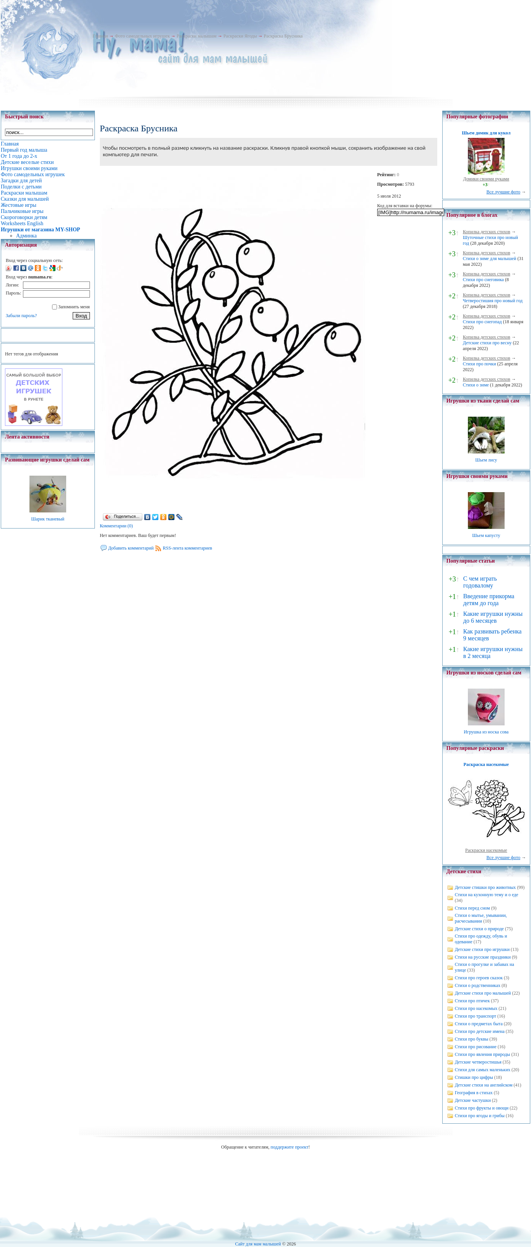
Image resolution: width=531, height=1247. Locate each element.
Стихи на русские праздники (483, 957)
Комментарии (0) (116, 526)
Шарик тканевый (47, 519)
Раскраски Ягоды (240, 36)
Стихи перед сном (472, 908)
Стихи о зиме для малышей (489, 258)
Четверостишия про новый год (493, 300)
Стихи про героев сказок (479, 977)
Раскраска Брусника (283, 36)
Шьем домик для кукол (486, 133)
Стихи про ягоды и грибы (480, 1115)
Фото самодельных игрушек (142, 36)
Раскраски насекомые (486, 850)
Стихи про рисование (476, 1046)
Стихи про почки (479, 364)
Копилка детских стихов (486, 231)
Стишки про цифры (474, 1077)
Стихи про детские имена (480, 1031)
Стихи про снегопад (482, 321)
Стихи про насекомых (476, 1008)
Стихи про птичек (472, 1000)
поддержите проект (289, 1147)
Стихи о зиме (476, 385)
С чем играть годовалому (480, 582)
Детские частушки (473, 1100)
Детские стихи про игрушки (482, 949)
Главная (100, 36)
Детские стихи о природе (479, 928)
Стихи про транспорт (475, 1016)
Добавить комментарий (131, 548)
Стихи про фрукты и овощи (482, 1108)
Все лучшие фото (503, 192)
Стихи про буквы (472, 1039)
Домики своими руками (486, 179)
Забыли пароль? (21, 315)
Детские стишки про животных (485, 887)
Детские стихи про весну (487, 342)
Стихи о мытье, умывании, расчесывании (481, 918)
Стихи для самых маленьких (482, 1069)
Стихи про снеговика (483, 279)
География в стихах (474, 1092)
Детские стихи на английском (484, 1085)
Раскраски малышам (197, 36)
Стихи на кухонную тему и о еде (486, 894)
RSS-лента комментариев (187, 548)
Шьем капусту (486, 535)
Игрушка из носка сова (486, 732)
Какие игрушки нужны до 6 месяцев (493, 617)
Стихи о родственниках (477, 985)
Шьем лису (486, 460)
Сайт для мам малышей (258, 1244)
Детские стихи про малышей (483, 993)
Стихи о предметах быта (479, 1023)
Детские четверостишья (478, 1062)
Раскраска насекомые (486, 764)
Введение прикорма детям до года (488, 599)
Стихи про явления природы (482, 1054)
